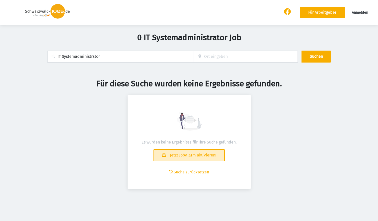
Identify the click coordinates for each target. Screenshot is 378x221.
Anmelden (360, 12)
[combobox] (120, 57)
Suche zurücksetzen (189, 172)
